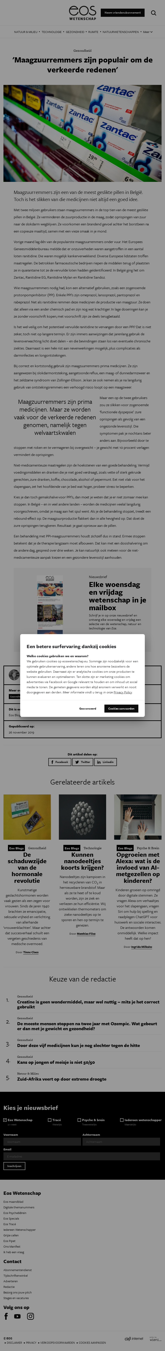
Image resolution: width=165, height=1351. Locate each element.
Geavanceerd (87, 708)
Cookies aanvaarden (121, 708)
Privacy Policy (123, 692)
